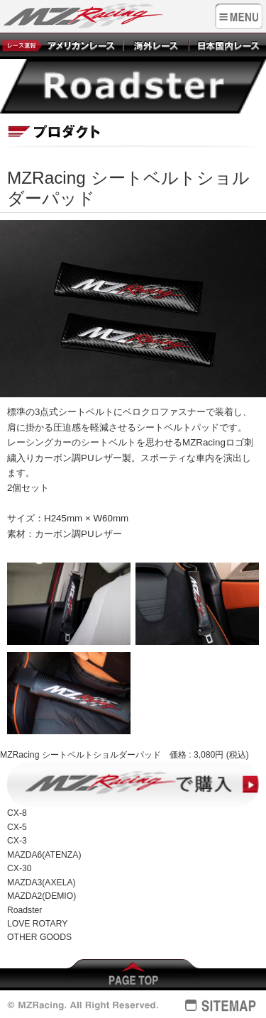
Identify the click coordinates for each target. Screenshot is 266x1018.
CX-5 (17, 827)
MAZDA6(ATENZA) (44, 855)
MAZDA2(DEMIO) (41, 896)
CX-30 (19, 868)
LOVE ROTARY (37, 924)
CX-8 (17, 813)
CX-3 (17, 841)
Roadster (24, 910)
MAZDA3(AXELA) (41, 882)
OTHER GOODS (39, 937)
